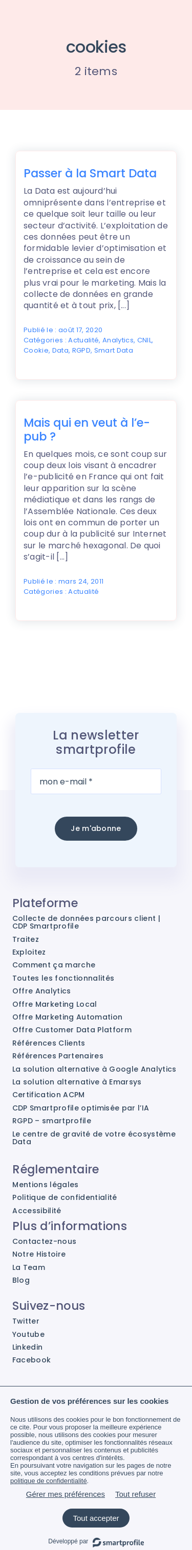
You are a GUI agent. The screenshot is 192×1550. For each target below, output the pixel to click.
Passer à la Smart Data (90, 173)
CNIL (144, 340)
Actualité (83, 340)
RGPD (81, 350)
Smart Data (113, 350)
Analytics (118, 340)
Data (60, 350)
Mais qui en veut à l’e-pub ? (87, 429)
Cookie (36, 350)
